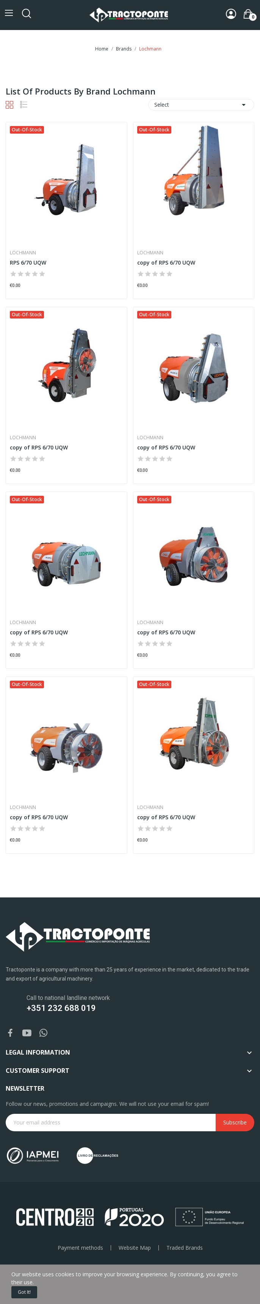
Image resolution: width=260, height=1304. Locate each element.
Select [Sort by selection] (201, 104)
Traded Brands (184, 1247)
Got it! (24, 1292)
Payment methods (80, 1247)
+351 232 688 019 (61, 1008)
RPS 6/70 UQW (28, 262)
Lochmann (23, 253)
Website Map (135, 1247)
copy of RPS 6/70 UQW (166, 262)
